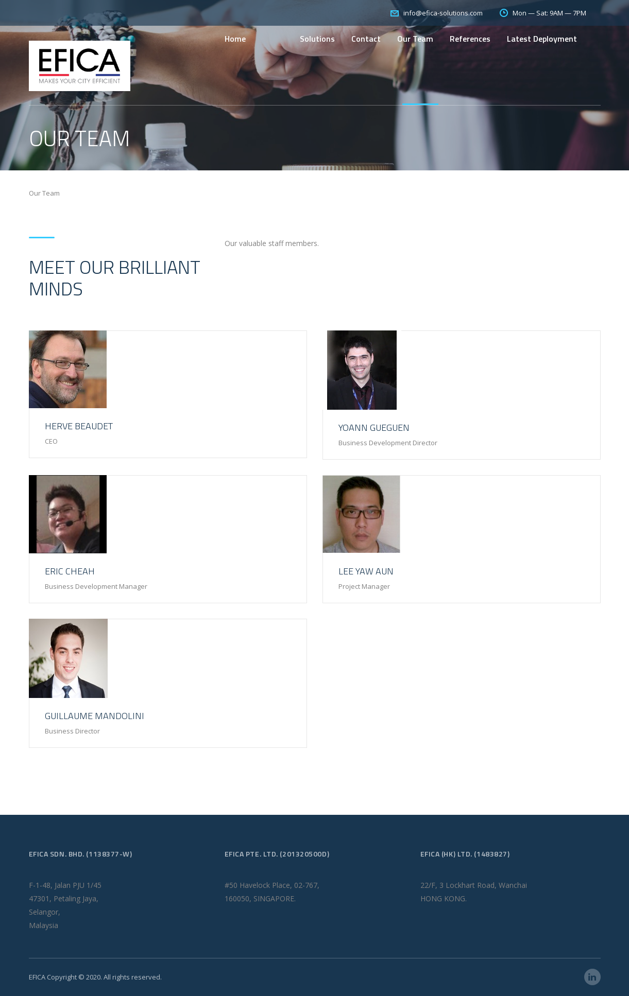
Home (235, 38)
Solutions (317, 38)
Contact (366, 38)
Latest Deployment (542, 38)
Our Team (415, 38)
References (470, 38)
